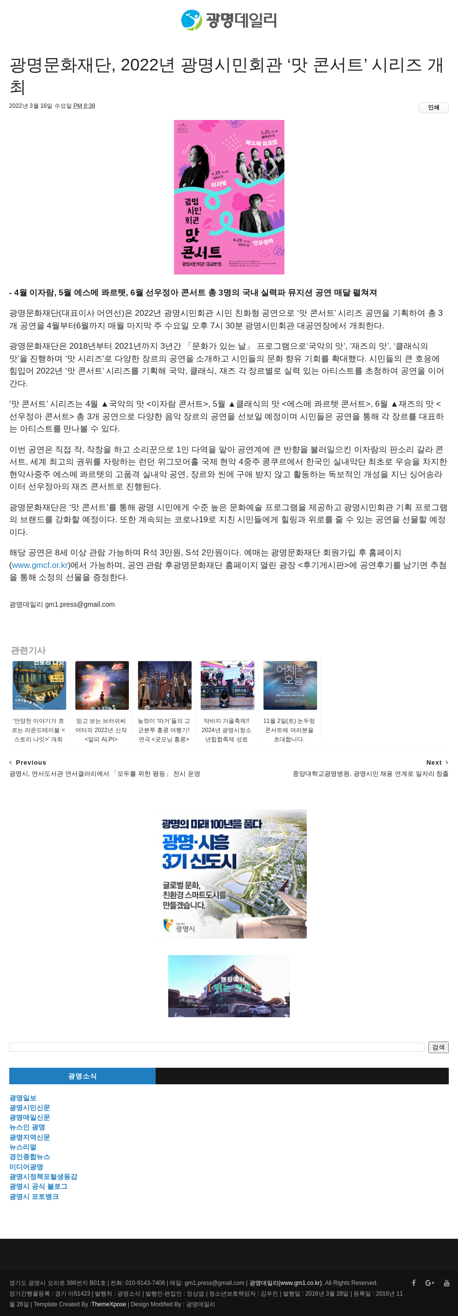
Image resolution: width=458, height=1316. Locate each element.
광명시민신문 (29, 1107)
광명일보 (22, 1098)
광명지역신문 (29, 1137)
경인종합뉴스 (29, 1157)
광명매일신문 (29, 1117)
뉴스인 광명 (27, 1127)
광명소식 (82, 1076)
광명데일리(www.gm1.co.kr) (285, 1283)
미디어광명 (26, 1167)
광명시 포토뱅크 (34, 1196)
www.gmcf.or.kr (40, 565)
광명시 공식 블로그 (38, 1186)
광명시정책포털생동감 (43, 1176)
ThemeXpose (108, 1304)
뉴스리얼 (22, 1147)
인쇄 (434, 107)
